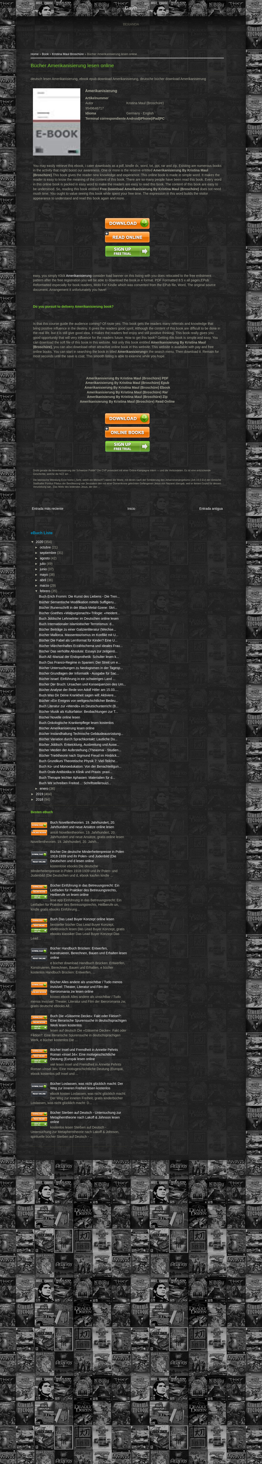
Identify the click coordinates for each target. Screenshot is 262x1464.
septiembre (46, 553)
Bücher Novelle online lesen (57, 820)
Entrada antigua (210, 510)
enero (42, 947)
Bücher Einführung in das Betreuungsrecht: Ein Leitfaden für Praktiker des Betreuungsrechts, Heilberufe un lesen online (58, 1081)
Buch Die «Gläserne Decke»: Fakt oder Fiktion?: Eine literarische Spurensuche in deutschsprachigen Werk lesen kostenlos (59, 1263)
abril (41, 581)
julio (41, 564)
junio (41, 570)
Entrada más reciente (45, 510)
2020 (38, 542)
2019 (38, 953)
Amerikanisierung (77, 277)
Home (33, 56)
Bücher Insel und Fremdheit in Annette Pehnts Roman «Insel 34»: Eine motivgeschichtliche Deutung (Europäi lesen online (59, 1311)
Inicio (130, 510)
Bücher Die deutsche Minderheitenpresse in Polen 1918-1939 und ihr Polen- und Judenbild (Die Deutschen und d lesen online (57, 1033)
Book (43, 56)
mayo (42, 575)
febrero (43, 592)
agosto (43, 559)
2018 (38, 958)
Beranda (131, 24)
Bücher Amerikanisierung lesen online (70, 67)
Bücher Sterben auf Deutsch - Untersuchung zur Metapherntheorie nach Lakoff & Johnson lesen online (59, 1402)
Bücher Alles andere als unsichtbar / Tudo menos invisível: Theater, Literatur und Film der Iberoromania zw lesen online (58, 1215)
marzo (43, 586)
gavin (131, 8)
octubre (44, 548)
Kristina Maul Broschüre (66, 56)
